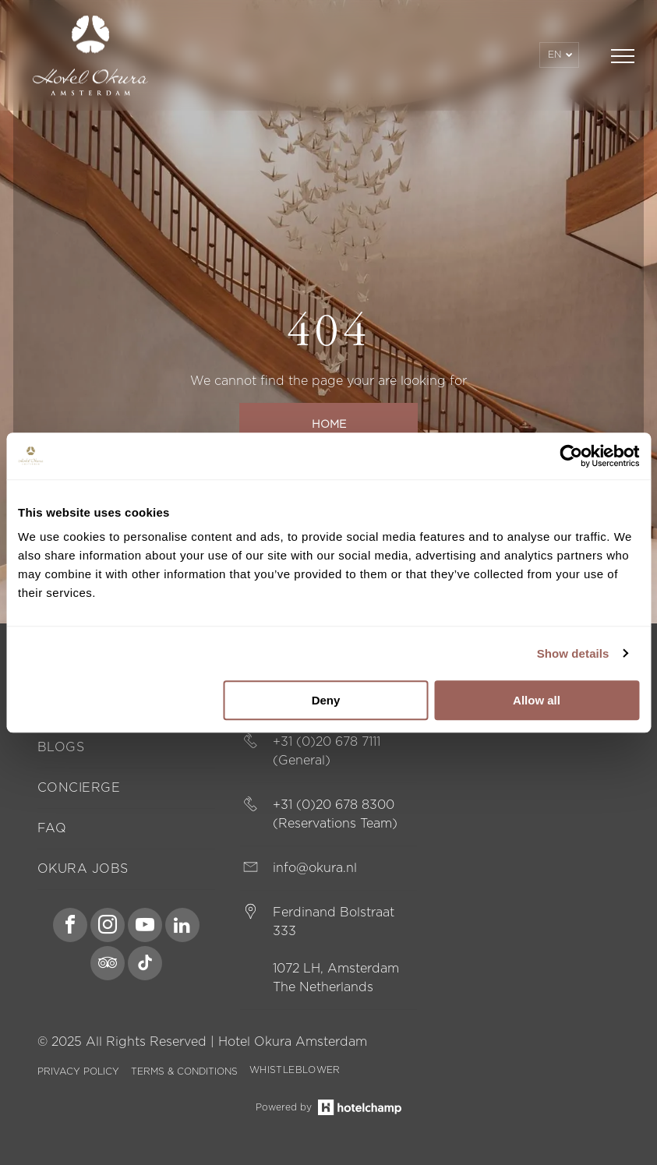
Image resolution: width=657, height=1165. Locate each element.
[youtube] (145, 927)
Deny (326, 700)
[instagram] (107, 927)
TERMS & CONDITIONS (184, 1071)
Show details (573, 653)
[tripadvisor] (107, 965)
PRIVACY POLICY (78, 1071)
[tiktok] (145, 965)
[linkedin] (182, 927)
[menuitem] (126, 748)
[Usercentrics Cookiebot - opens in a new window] (571, 456)
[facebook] (70, 927)
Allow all (536, 700)
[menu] (622, 56)
